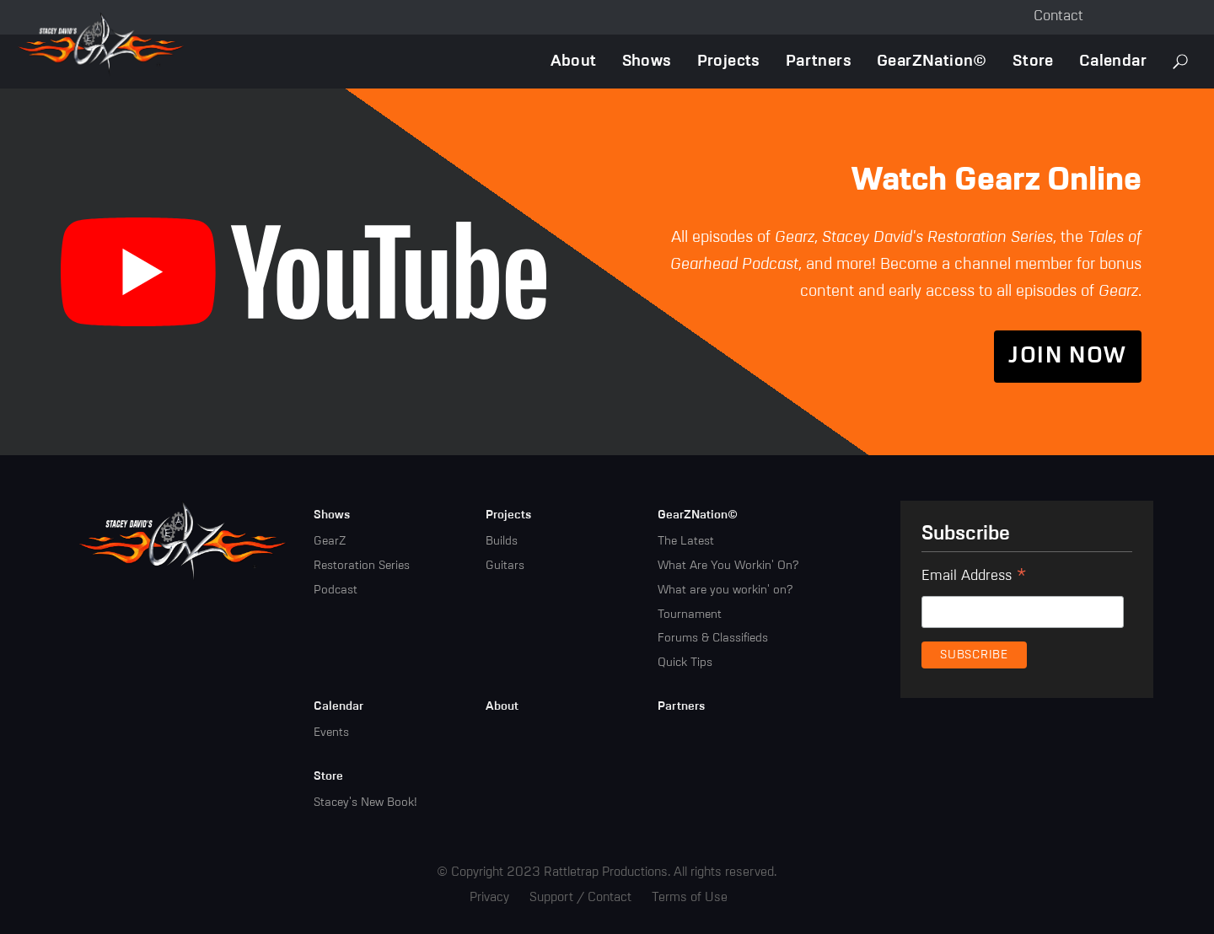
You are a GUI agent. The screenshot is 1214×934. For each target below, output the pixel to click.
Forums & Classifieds (713, 638)
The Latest (686, 541)
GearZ (330, 541)
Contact (1058, 16)
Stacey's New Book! (365, 802)
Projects (728, 61)
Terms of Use (690, 897)
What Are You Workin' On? (728, 566)
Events (331, 732)
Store (1033, 61)
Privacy (489, 897)
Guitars (505, 566)
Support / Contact (580, 897)
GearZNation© (932, 61)
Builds (502, 541)
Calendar (1113, 61)
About (574, 61)
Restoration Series (362, 566)
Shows (647, 61)
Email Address (974, 578)
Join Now (1067, 357)
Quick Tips (685, 662)
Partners (818, 61)
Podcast (335, 590)
